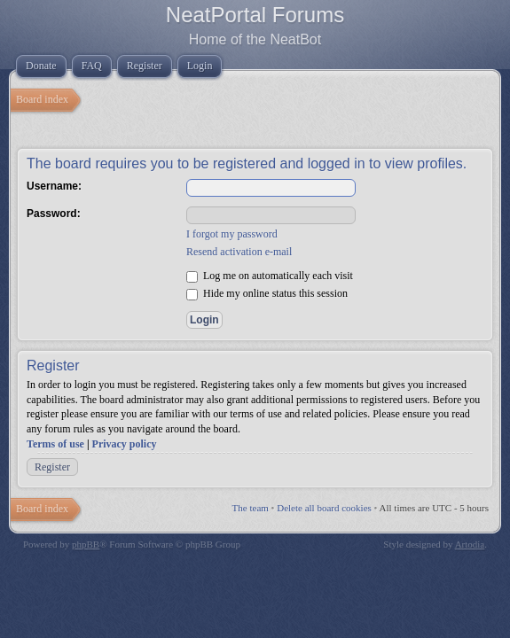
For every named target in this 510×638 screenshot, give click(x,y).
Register (52, 467)
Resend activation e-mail (239, 251)
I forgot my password (232, 234)
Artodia (470, 544)
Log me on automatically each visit (269, 275)
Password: (54, 213)
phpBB (85, 544)
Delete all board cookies (324, 507)
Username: (54, 186)
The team (250, 507)
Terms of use (55, 444)
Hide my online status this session (267, 293)
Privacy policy (124, 444)
